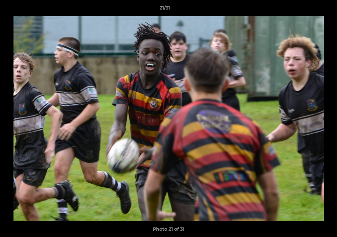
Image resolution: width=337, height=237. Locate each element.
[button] (309, 10)
